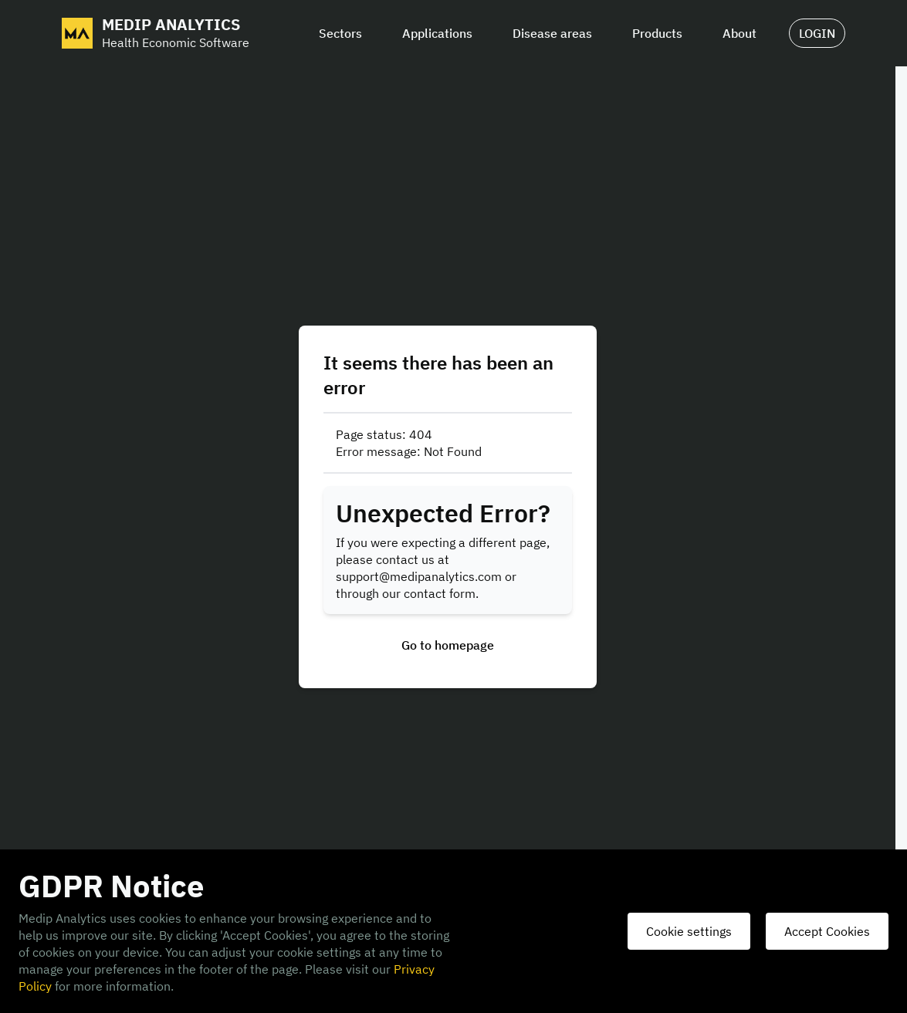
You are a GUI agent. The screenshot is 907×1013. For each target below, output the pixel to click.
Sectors (340, 33)
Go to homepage (447, 645)
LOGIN (817, 33)
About (739, 33)
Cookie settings (689, 931)
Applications (437, 33)
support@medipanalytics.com (419, 576)
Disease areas (552, 33)
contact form (439, 593)
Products (657, 33)
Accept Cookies (827, 931)
